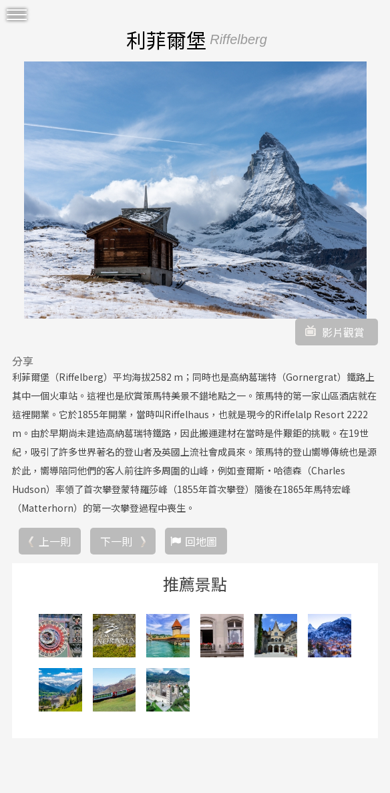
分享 (22, 361)
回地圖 (201, 541)
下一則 (116, 541)
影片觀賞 (343, 332)
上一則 (55, 541)
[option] (195, 190)
